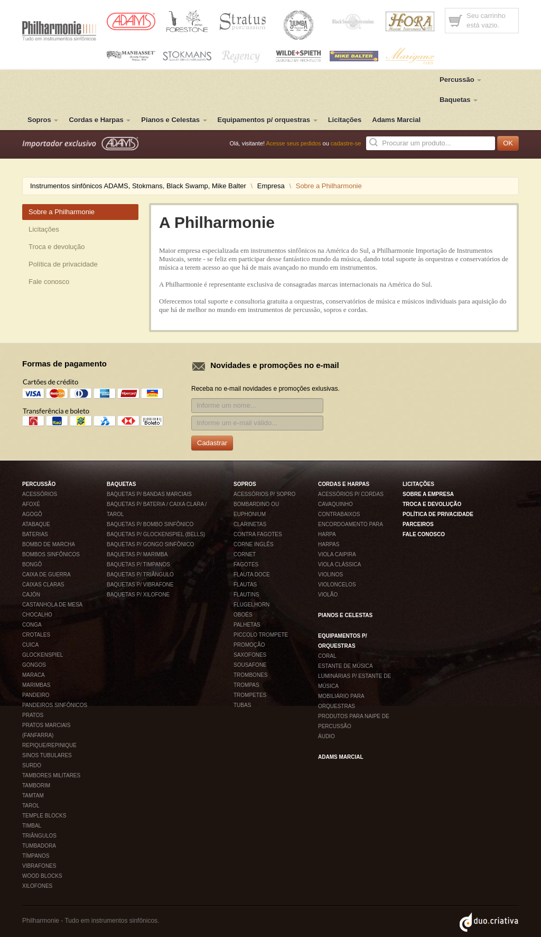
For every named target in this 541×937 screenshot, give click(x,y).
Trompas (246, 685)
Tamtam (33, 795)
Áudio (326, 736)
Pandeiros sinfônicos (54, 705)
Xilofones (37, 886)
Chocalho (37, 615)
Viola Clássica (339, 564)
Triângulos (39, 836)
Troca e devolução (57, 247)
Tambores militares (51, 775)
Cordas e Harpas (99, 120)
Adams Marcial (396, 120)
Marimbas (36, 685)
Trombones (250, 675)
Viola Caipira (337, 554)
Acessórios (39, 494)
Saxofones (250, 655)
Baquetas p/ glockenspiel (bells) (156, 534)
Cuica (30, 645)
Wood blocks (42, 876)
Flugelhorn (251, 605)
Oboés (243, 615)
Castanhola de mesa (52, 605)
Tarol (31, 806)
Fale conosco (49, 282)
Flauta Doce (252, 574)
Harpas (328, 544)
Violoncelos (337, 584)
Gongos (34, 665)
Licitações (345, 120)
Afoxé (31, 504)
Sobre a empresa (428, 494)
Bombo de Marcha (48, 544)
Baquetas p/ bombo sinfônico (150, 524)
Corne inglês (254, 544)
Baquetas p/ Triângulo (140, 574)
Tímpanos (35, 856)
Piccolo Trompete (261, 635)
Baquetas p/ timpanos (138, 564)
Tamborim (36, 785)
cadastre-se (346, 143)
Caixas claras (43, 584)
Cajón (31, 595)
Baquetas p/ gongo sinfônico (150, 544)
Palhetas (247, 625)
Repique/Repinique (49, 745)
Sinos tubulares (47, 755)
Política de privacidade (63, 264)
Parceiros (418, 524)
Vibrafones (39, 866)
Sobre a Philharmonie (62, 212)
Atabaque (36, 524)
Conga (32, 625)
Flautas (245, 584)
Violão (328, 595)
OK (508, 143)
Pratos (32, 715)
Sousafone (250, 665)
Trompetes (250, 695)
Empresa (271, 186)
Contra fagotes (258, 534)
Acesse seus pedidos (293, 143)
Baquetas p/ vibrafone (140, 584)
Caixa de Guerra (46, 574)
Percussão (460, 80)
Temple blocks (44, 816)
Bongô (32, 564)
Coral (327, 656)
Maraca (33, 675)
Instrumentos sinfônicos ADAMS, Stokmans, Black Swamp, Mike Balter (138, 186)
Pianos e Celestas (174, 120)
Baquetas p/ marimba (137, 554)
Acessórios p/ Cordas (351, 494)
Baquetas (459, 100)
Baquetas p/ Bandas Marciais (149, 494)
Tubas (242, 705)
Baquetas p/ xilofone (138, 595)
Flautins (246, 595)
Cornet (245, 554)
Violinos (330, 574)
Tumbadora (39, 846)
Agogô (32, 514)
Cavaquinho (335, 504)
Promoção (249, 645)
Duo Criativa (489, 922)
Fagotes (246, 564)
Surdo (31, 765)
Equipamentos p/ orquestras (268, 120)
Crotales (36, 635)
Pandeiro (36, 695)
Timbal (31, 826)
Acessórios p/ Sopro (264, 494)
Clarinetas (250, 524)
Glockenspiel (42, 655)
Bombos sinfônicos (51, 554)
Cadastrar (212, 443)
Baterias (35, 534)
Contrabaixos (339, 514)
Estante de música (345, 666)
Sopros (42, 120)
